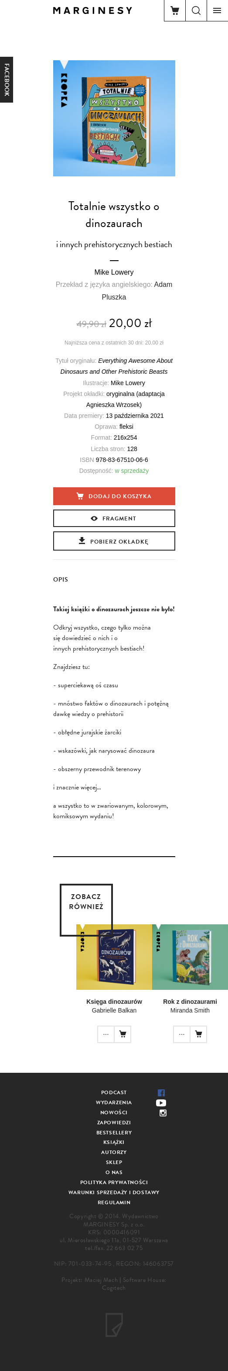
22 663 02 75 (124, 1248)
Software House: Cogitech (134, 1283)
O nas (114, 1172)
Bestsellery (114, 1133)
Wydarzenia (114, 1102)
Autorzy (113, 1152)
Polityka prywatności (114, 1182)
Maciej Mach (101, 1280)
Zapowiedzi (114, 1122)
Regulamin (114, 1202)
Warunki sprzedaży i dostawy (114, 1192)
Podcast (114, 1092)
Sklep (114, 1162)
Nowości (114, 1112)
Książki (114, 1142)
